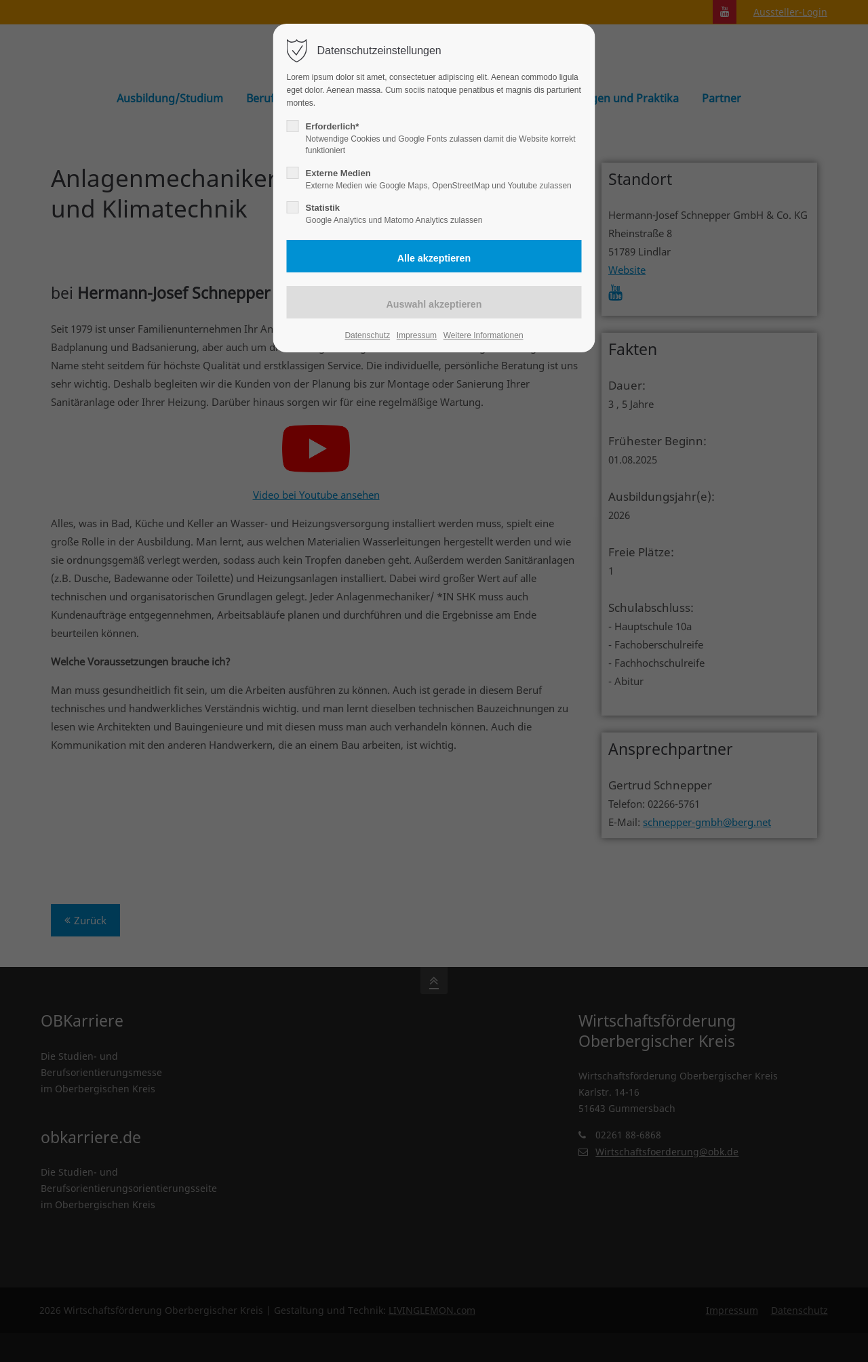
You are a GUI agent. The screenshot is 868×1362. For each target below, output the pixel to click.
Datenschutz (367, 335)
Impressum (417, 335)
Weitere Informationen (483, 335)
